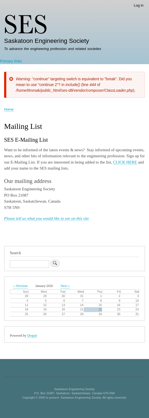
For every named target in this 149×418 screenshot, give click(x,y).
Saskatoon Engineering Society (46, 40)
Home (9, 109)
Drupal (32, 335)
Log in (138, 5)
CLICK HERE (125, 162)
